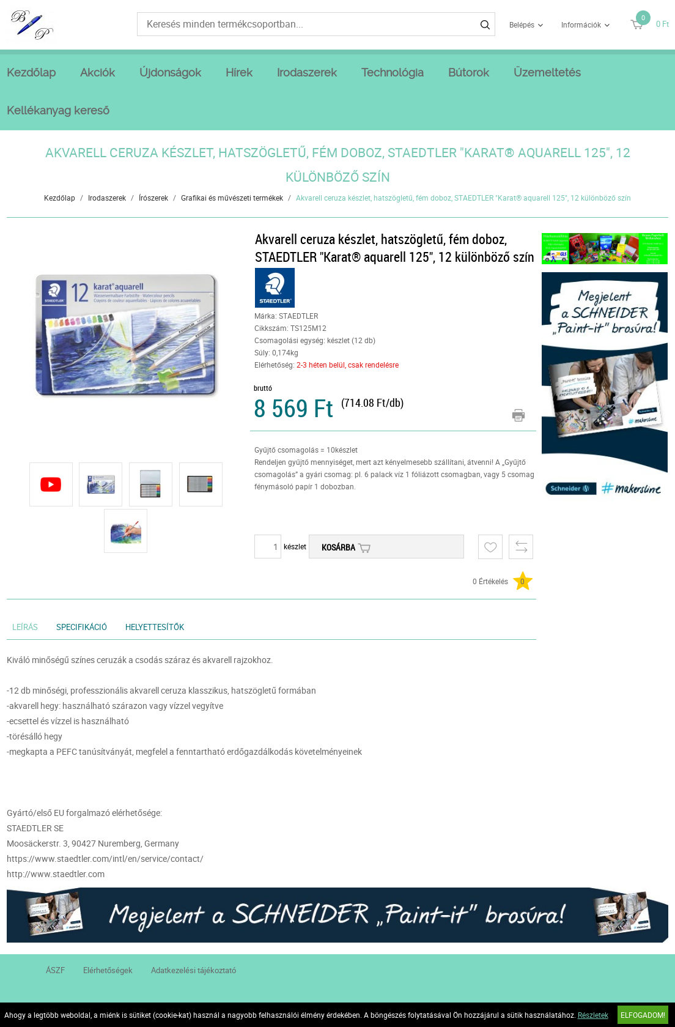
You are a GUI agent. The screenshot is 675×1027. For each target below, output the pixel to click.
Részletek (593, 1015)
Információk (581, 24)
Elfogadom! (643, 1015)
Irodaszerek (307, 72)
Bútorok (468, 72)
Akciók (97, 72)
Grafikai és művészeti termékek (232, 197)
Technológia (392, 72)
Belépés (521, 24)
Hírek (239, 72)
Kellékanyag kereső (58, 110)
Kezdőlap (31, 72)
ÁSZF (55, 970)
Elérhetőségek (108, 970)
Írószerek (153, 197)
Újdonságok (170, 72)
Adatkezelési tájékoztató (193, 970)
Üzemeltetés (547, 72)
